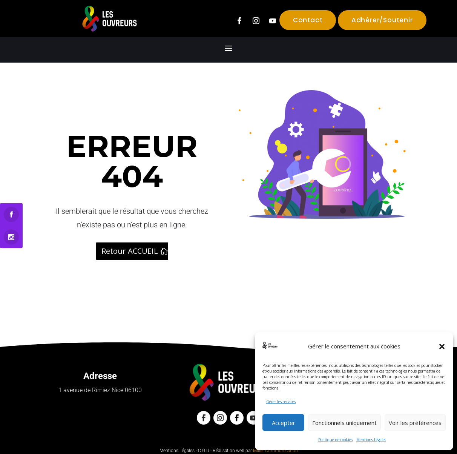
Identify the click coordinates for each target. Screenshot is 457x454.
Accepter (283, 422)
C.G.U (203, 450)
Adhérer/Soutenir (382, 20)
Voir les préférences (415, 422)
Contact (308, 20)
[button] (442, 346)
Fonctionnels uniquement (344, 422)
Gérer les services (281, 401)
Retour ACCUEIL (129, 251)
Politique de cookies (335, 439)
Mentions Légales (371, 439)
